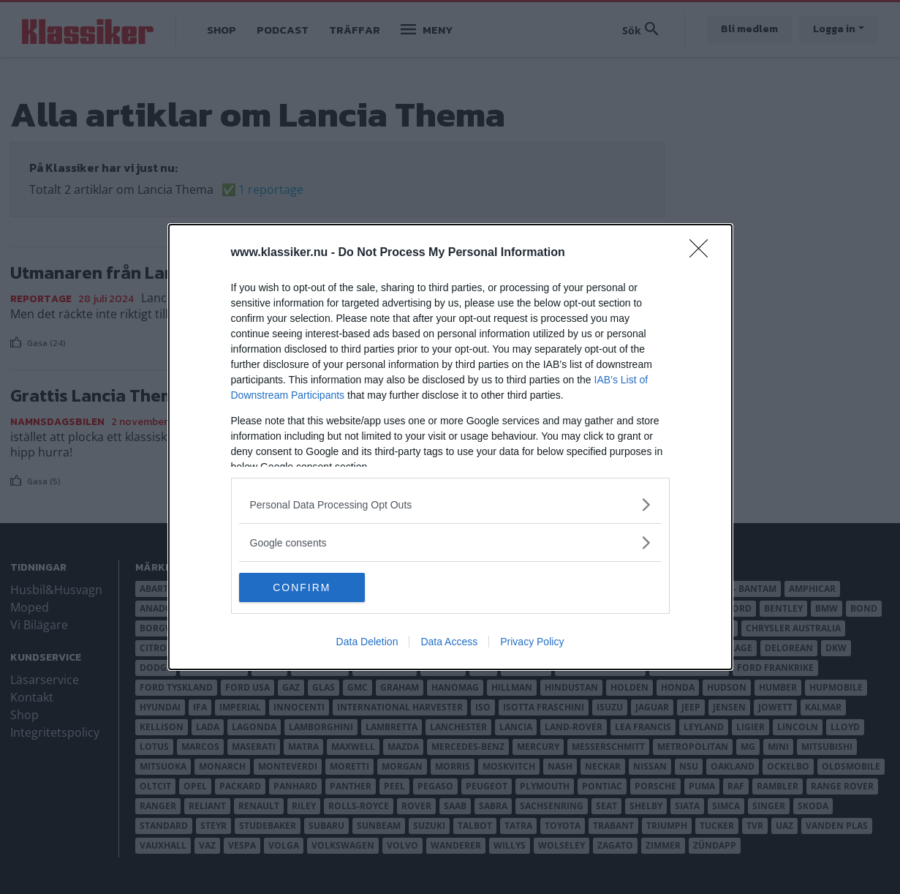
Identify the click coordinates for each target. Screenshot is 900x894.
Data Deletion (367, 641)
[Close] (703, 253)
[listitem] (450, 504)
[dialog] (450, 447)
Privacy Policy (532, 641)
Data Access (448, 641)
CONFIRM (308, 587)
